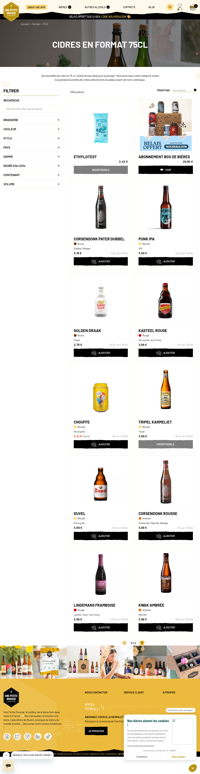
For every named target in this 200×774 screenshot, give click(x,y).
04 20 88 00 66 (93, 713)
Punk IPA (147, 239)
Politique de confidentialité (178, 705)
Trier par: (164, 90)
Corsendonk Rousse (158, 513)
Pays (31, 147)
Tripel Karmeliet (155, 422)
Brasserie (31, 120)
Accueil (25, 23)
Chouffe (82, 422)
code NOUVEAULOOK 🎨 (116, 17)
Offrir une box (36, 7)
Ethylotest (85, 156)
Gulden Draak (87, 330)
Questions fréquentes (136, 700)
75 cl (45, 23)
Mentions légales (172, 700)
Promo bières (131, 705)
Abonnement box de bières (164, 156)
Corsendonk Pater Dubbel (99, 239)
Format (36, 23)
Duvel (80, 513)
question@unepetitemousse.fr (101, 700)
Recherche (11, 100)
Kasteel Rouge (153, 330)
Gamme (31, 156)
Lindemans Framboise (94, 605)
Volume (31, 184)
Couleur (31, 129)
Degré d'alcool (31, 165)
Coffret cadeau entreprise (138, 711)
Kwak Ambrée (151, 605)
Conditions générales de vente (179, 711)
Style (31, 138)
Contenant (31, 175)
